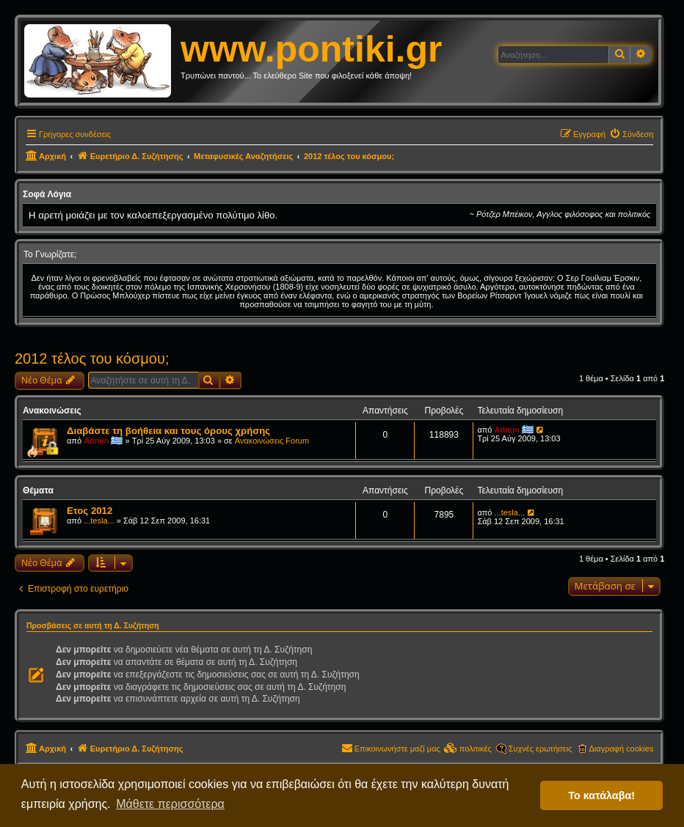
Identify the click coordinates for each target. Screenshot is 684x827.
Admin (96, 440)
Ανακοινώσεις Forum (272, 440)
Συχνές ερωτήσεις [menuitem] (540, 748)
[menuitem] (631, 134)
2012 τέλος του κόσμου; (92, 358)
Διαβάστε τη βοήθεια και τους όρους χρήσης (168, 430)
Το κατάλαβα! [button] (601, 795)
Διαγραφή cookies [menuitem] (621, 748)
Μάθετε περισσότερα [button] (170, 804)
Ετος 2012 (89, 510)
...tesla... (99, 520)
